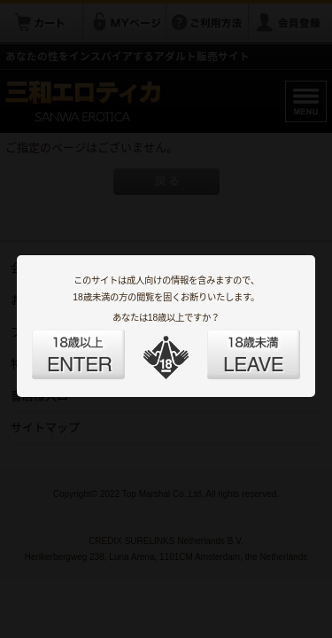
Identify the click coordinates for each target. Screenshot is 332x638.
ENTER (98, 343)
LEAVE (233, 343)
